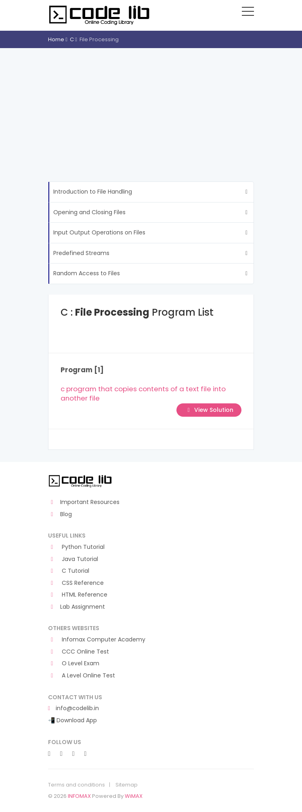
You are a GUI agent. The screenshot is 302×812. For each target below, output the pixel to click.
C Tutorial (68, 571)
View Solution (209, 410)
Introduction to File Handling (92, 192)
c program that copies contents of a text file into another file (143, 393)
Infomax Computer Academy (96, 639)
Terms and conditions (76, 785)
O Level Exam (73, 663)
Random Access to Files (86, 273)
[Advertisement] (151, 108)
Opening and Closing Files (89, 212)
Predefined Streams (81, 253)
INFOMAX (79, 796)
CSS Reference (76, 583)
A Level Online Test (81, 675)
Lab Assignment (76, 607)
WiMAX (134, 796)
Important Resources (84, 502)
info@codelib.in (73, 708)
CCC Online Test (78, 652)
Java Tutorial (73, 559)
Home (56, 39)
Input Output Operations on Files (99, 232)
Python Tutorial (76, 547)
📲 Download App (72, 720)
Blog (60, 514)
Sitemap (126, 785)
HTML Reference (77, 595)
